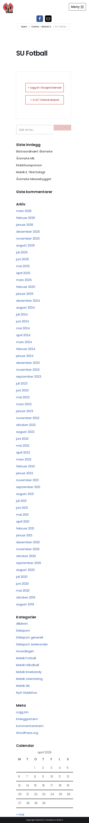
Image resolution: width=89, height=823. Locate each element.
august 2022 (25, 432)
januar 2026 (24, 224)
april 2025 (23, 273)
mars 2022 (23, 459)
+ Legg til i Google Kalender (45, 87)
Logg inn (22, 712)
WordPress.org (27, 733)
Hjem (24, 26)
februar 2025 (25, 287)
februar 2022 (25, 466)
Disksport (23, 630)
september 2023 (28, 376)
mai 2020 (23, 590)
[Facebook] (39, 18)
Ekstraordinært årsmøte (34, 151)
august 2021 (25, 494)
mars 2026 (24, 211)
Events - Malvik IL (41, 26)
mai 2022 (22, 445)
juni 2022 (22, 438)
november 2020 (28, 549)
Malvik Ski (23, 686)
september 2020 (28, 563)
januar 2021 (24, 535)
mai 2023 (23, 397)
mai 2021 (22, 514)
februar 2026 (25, 218)
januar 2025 (24, 294)
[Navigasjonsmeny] (77, 7)
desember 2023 (28, 363)
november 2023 (28, 369)
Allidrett (22, 623)
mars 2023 (24, 404)
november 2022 (27, 418)
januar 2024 (24, 356)
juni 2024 (22, 321)
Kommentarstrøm (30, 726)
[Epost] (48, 18)
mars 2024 (24, 342)
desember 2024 (28, 300)
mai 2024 (23, 328)
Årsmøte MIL (25, 158)
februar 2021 (25, 528)
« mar (20, 814)
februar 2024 (25, 349)
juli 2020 (21, 577)
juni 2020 (22, 583)
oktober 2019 (25, 597)
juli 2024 (22, 314)
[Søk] (35, 129)
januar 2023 (24, 411)
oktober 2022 (26, 425)
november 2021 (27, 480)
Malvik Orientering (29, 679)
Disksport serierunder (32, 644)
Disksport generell (29, 637)
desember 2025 (28, 231)
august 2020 (25, 570)
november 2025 (28, 238)
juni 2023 (22, 390)
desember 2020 (28, 542)
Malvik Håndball (27, 665)
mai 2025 (23, 266)
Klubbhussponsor (29, 165)
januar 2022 (24, 473)
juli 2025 (22, 252)
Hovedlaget (25, 651)
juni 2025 (22, 259)
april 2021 (22, 521)
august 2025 (25, 245)
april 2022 (23, 452)
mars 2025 (24, 280)
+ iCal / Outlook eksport (44, 100)
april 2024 (23, 335)
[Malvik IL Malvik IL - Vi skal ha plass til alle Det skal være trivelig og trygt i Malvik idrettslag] (8, 8)
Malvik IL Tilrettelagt (30, 172)
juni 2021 (22, 507)
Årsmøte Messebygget (33, 179)
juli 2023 (21, 383)
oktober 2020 (26, 556)
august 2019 (25, 604)
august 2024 (25, 307)
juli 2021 (21, 501)
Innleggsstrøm (27, 719)
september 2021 (28, 487)
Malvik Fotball (26, 658)
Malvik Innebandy (29, 672)
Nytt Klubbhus (26, 692)
